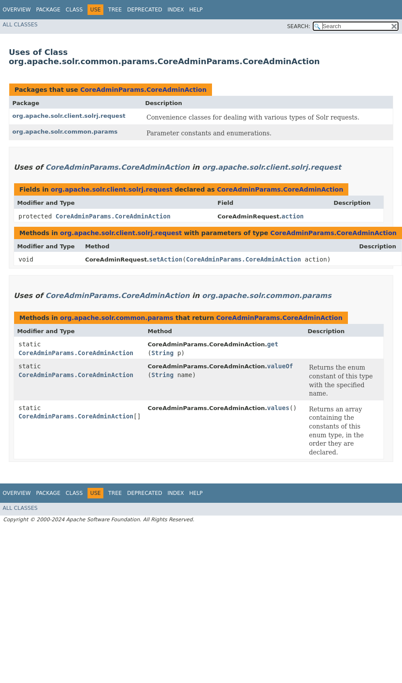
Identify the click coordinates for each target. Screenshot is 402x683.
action (292, 216)
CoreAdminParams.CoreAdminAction (143, 89)
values (278, 407)
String (162, 352)
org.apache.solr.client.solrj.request (68, 116)
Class (74, 10)
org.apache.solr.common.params (64, 131)
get (272, 344)
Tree (115, 10)
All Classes (20, 25)
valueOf (280, 366)
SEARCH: (299, 26)
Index (176, 10)
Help (196, 10)
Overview (17, 10)
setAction (166, 259)
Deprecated (144, 10)
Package (48, 10)
